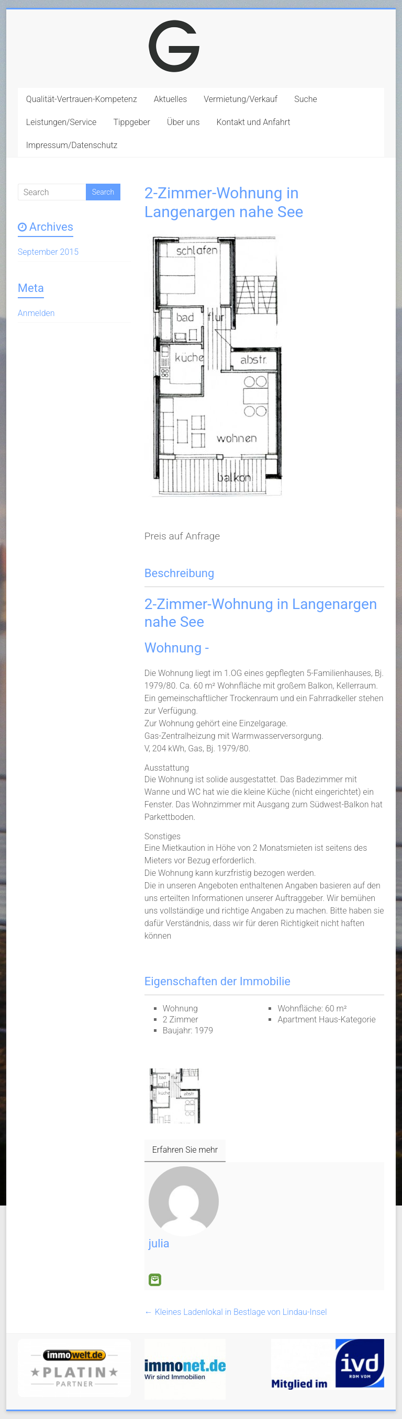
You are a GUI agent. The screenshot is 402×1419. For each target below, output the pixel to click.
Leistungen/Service (61, 122)
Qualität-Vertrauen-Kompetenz (81, 99)
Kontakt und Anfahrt (254, 122)
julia (159, 1243)
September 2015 (48, 252)
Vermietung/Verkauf (240, 99)
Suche (305, 99)
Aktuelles (170, 99)
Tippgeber (131, 122)
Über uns (183, 122)
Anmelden (36, 313)
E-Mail (155, 1280)
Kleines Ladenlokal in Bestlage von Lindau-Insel (235, 1312)
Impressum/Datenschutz (72, 145)
